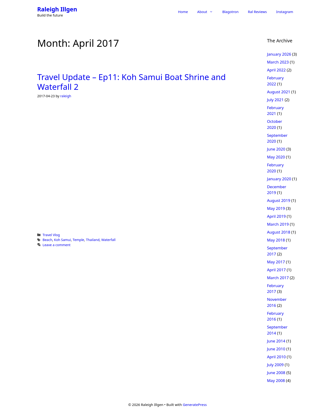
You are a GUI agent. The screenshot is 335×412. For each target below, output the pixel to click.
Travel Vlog (51, 235)
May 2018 (276, 240)
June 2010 (276, 349)
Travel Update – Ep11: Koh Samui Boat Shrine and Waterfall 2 (131, 81)
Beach (47, 240)
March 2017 (278, 277)
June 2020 (276, 149)
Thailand (92, 240)
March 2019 (278, 224)
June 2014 (276, 341)
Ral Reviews (257, 11)
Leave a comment (56, 245)
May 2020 (276, 157)
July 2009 (275, 364)
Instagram (284, 11)
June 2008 (276, 372)
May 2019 (276, 208)
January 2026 (279, 54)
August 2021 (278, 91)
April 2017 (276, 269)
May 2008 (276, 380)
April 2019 (276, 216)
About (207, 12)
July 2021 (275, 99)
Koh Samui (62, 240)
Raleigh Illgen (57, 9)
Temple (78, 240)
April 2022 (276, 70)
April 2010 (276, 356)
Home (183, 11)
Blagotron (230, 11)
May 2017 (276, 262)
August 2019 (278, 200)
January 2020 (279, 178)
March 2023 (278, 62)
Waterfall (108, 240)
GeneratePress (195, 404)
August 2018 (278, 232)
